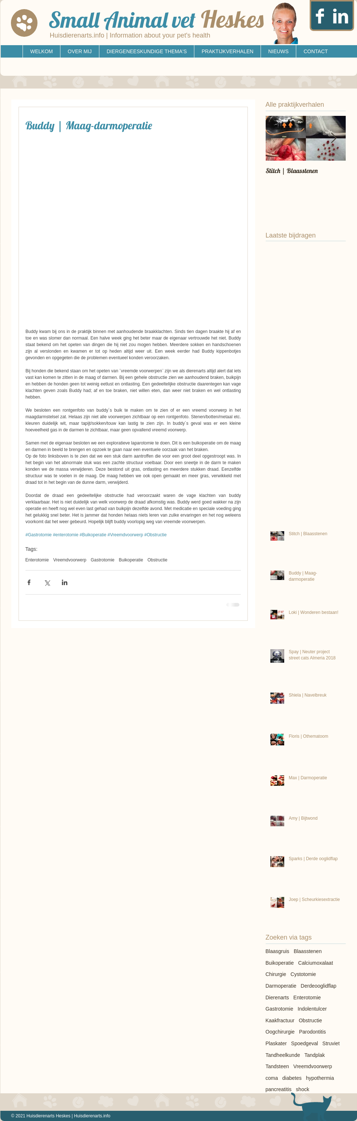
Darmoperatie (281, 986)
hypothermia (320, 1078)
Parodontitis (312, 1032)
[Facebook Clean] (320, 16)
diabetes (292, 1078)
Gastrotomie (102, 560)
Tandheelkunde (283, 1055)
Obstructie (157, 560)
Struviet (331, 1043)
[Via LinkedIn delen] (64, 582)
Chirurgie (276, 974)
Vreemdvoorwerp (69, 560)
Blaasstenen (308, 951)
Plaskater (276, 1043)
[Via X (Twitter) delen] (46, 582)
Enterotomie (37, 560)
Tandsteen (277, 1066)
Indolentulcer (312, 1009)
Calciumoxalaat (315, 963)
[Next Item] (334, 138)
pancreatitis (279, 1089)
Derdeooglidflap (318, 986)
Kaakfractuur (280, 1020)
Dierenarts (277, 997)
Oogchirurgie (280, 1032)
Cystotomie (303, 974)
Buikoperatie (131, 560)
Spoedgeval (304, 1043)
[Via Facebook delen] (28, 582)
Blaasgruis (277, 951)
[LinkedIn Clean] (340, 16)
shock (302, 1089)
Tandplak (314, 1055)
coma (272, 1078)
